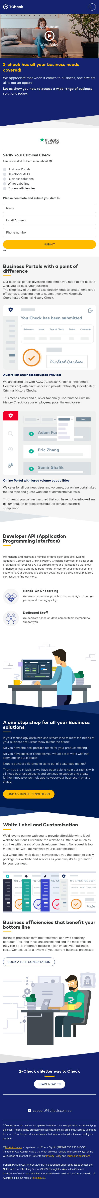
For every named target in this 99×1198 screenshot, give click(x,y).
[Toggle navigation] (92, 7)
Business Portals (19, 169)
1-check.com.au (13, 1147)
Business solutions (21, 179)
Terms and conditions (78, 1156)
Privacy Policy (53, 1156)
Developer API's (19, 174)
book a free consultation (29, 962)
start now (50, 1084)
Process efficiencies (21, 188)
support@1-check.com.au (49, 1111)
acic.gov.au (39, 1178)
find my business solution (29, 794)
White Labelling (19, 184)
